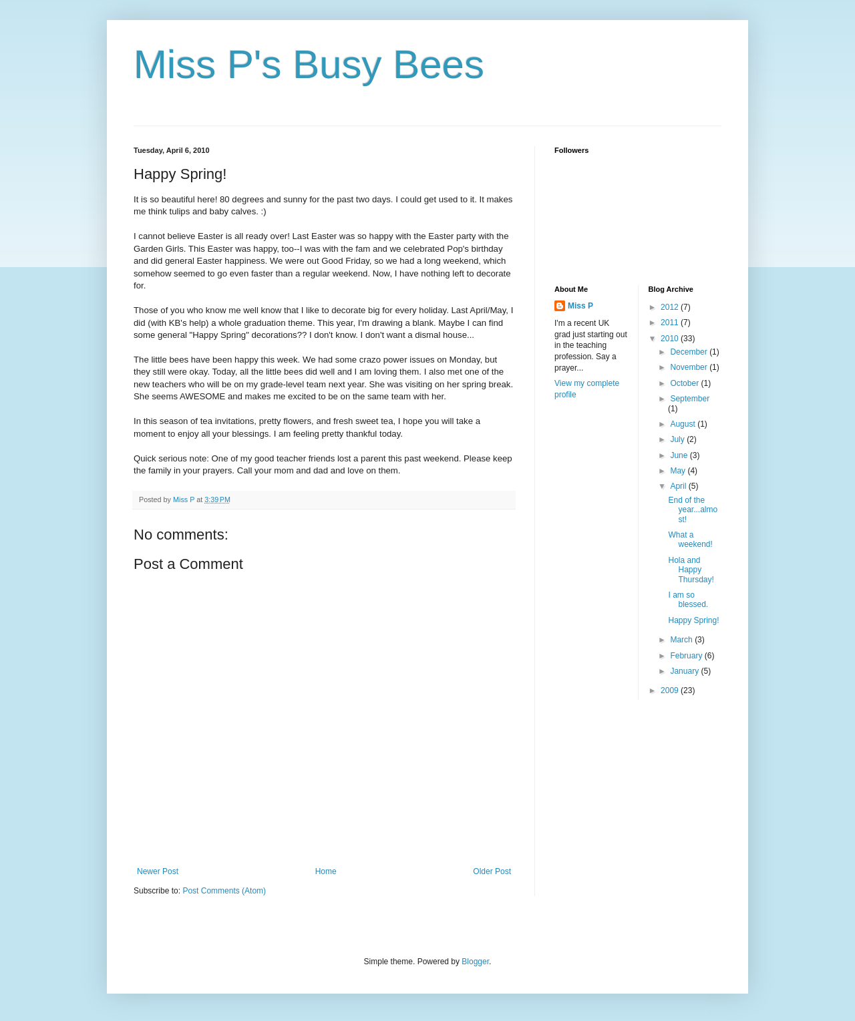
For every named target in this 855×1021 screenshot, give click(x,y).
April (679, 486)
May (678, 470)
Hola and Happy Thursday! (690, 570)
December (689, 352)
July (678, 439)
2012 (671, 307)
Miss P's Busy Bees (309, 64)
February (687, 655)
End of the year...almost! (692, 509)
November (689, 367)
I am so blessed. (688, 599)
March (682, 639)
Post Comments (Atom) (224, 890)
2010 (671, 338)
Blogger (475, 961)
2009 (671, 690)
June (679, 455)
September (689, 398)
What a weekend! (690, 539)
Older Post (492, 871)
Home (326, 871)
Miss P (580, 306)
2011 (671, 322)
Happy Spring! (693, 620)
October (685, 383)
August (683, 424)
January (685, 671)
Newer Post (157, 871)
